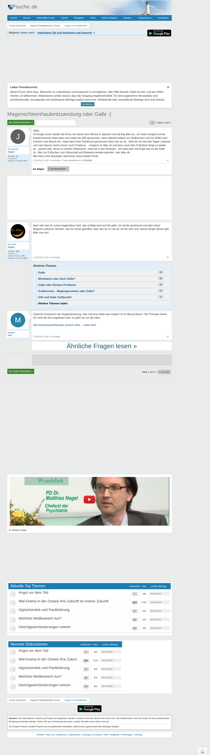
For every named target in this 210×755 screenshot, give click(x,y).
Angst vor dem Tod (33, 593)
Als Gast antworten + (21, 122)
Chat (92, 17)
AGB (105, 734)
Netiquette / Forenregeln (121, 734)
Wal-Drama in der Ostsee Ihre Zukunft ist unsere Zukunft (63, 601)
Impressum (61, 734)
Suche (64, 17)
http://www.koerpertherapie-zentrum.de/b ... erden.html (64, 325)
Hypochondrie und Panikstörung (44, 610)
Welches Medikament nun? (40, 618)
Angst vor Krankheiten (76, 700)
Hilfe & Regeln (109, 17)
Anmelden (163, 17)
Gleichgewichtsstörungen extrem (44, 627)
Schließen (87, 104)
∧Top (202, 751)
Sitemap (138, 734)
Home (13, 17)
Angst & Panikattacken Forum (45, 700)
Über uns (50, 734)
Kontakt (40, 734)
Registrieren (145, 17)
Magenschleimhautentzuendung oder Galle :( (59, 114)
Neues (26, 17)
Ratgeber (79, 17)
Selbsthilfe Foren (45, 17)
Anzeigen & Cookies (91, 734)
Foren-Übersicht (17, 700)
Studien (127, 17)
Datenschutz (74, 734)
